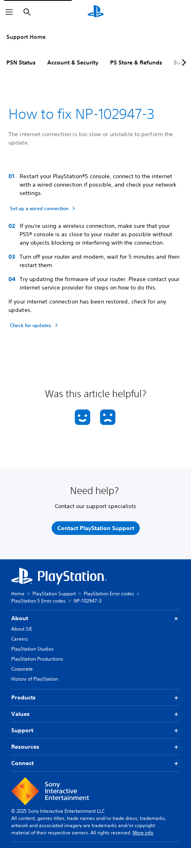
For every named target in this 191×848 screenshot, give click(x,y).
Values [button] (95, 714)
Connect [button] (95, 763)
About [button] (95, 618)
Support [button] (95, 730)
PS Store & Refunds (136, 62)
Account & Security (73, 62)
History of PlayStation (34, 678)
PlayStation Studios (32, 648)
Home (17, 593)
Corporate (22, 668)
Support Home (26, 36)
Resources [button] (95, 747)
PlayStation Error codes (109, 593)
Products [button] (95, 697)
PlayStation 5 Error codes (38, 600)
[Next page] (182, 62)
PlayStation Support (54, 593)
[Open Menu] (9, 12)
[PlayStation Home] (96, 12)
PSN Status (21, 62)
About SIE (21, 628)
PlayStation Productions (37, 658)
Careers (19, 638)
